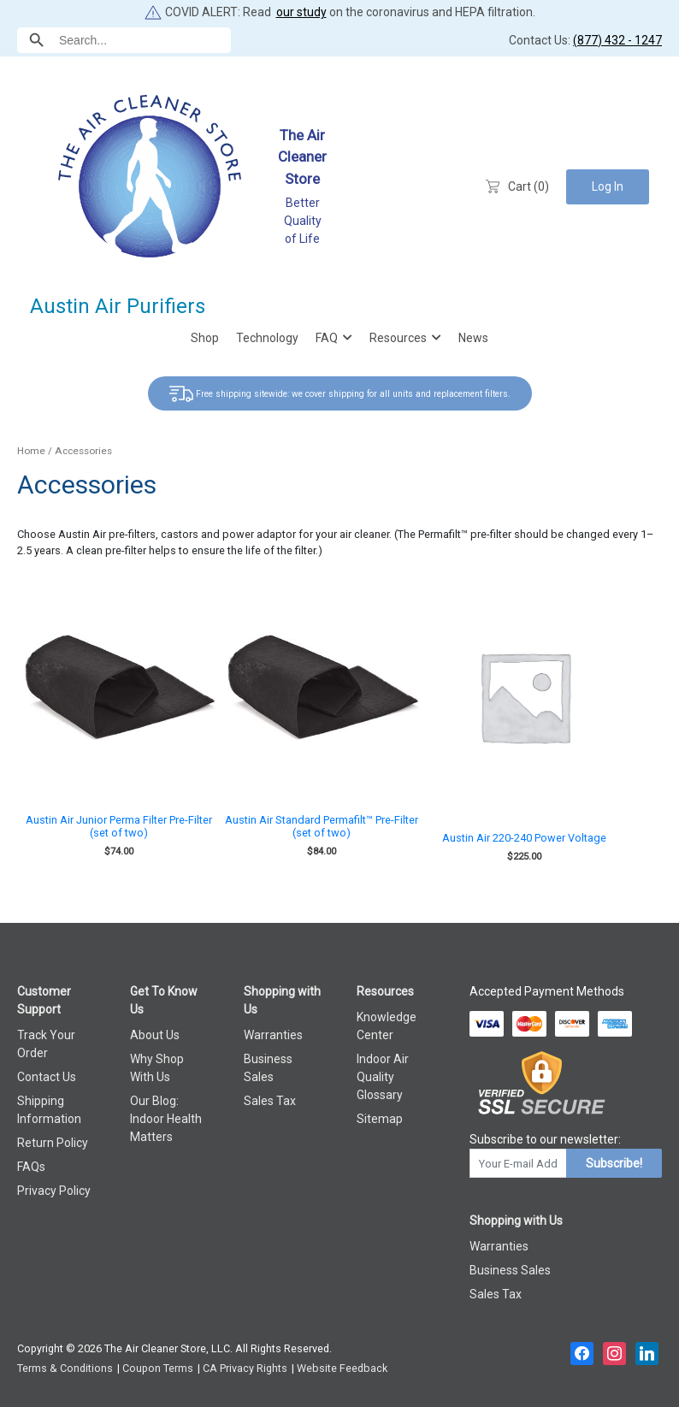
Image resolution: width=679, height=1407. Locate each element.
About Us (155, 1035)
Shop (205, 338)
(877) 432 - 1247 (617, 40)
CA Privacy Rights (245, 1368)
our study (301, 12)
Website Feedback (342, 1368)
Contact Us (46, 1077)
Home (31, 451)
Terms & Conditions (65, 1368)
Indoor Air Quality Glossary (383, 1077)
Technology (267, 338)
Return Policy (52, 1143)
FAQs (31, 1166)
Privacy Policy (54, 1190)
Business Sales (510, 1270)
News (473, 338)
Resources (398, 338)
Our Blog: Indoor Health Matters (166, 1119)
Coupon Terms (157, 1368)
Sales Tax (270, 1101)
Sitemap (380, 1119)
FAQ (327, 338)
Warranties (273, 1035)
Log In (607, 186)
